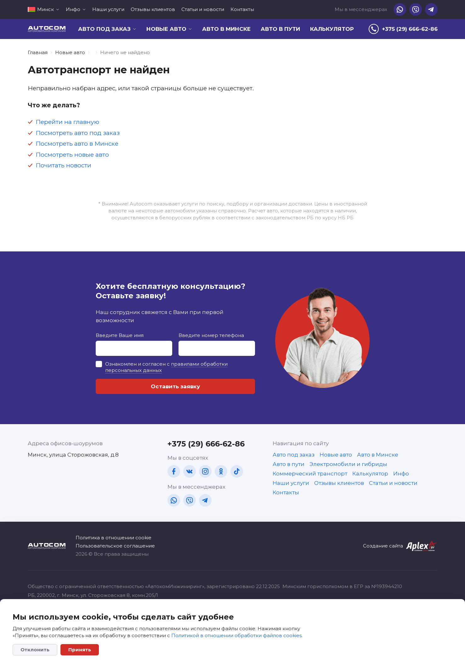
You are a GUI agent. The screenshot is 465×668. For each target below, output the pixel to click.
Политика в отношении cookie (113, 538)
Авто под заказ (294, 455)
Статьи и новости (202, 9)
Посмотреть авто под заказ (78, 133)
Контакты (242, 9)
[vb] (415, 9)
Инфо (401, 473)
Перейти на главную (67, 122)
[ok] (221, 471)
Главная (38, 52)
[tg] (431, 9)
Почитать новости (63, 165)
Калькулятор (332, 29)
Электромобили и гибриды (348, 464)
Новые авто (70, 52)
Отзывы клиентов (153, 9)
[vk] (189, 471)
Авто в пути (280, 29)
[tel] (403, 29)
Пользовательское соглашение (115, 546)
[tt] (236, 471)
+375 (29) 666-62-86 (206, 443)
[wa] (400, 9)
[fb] (173, 471)
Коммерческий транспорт (310, 473)
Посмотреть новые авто (72, 154)
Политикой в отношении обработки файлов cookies (236, 635)
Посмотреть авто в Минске (77, 143)
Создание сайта (383, 546)
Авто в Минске (226, 29)
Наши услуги (108, 9)
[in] (205, 471)
